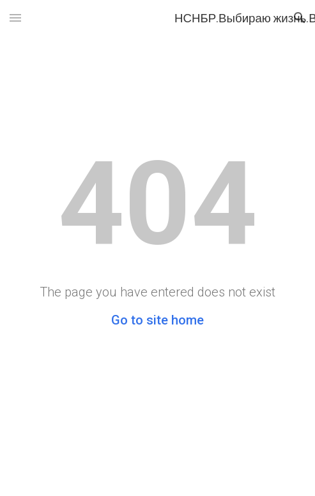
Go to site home (157, 320)
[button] (15, 17)
